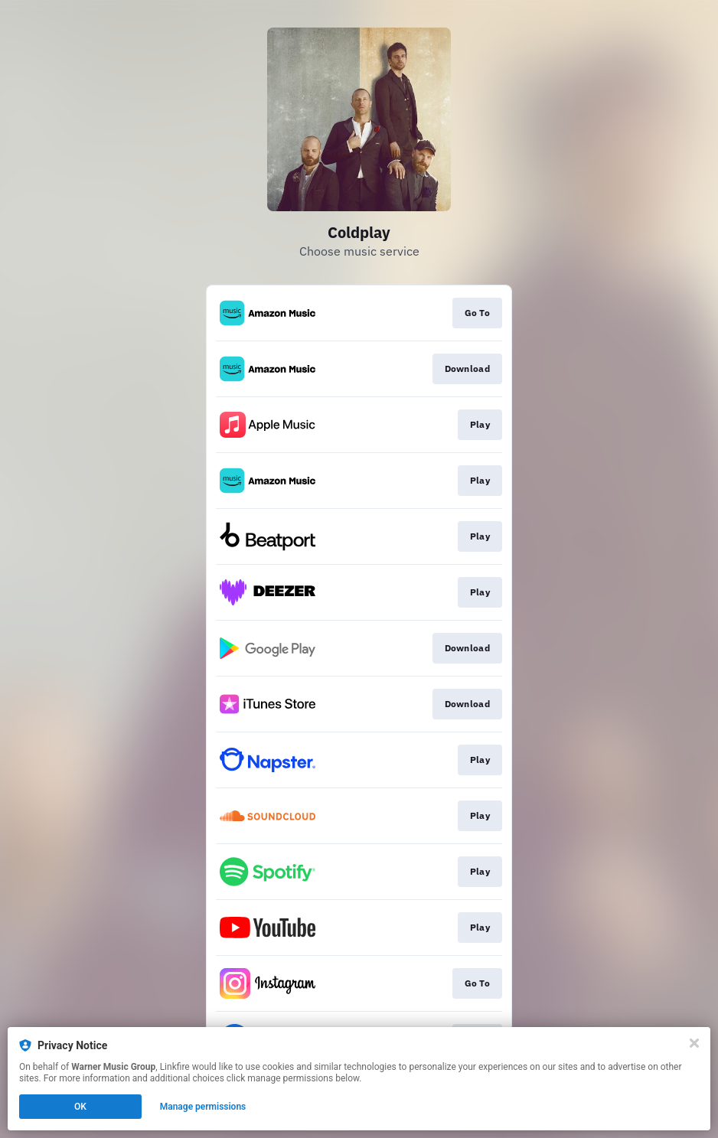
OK (80, 1106)
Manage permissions (203, 1106)
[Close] (694, 1043)
